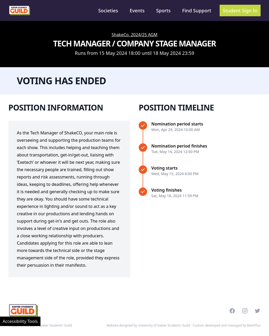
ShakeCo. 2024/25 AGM (135, 35)
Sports (163, 10)
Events (137, 10)
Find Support (196, 10)
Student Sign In (240, 10)
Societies (108, 10)
